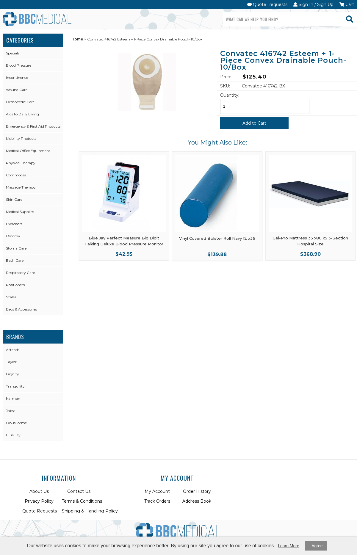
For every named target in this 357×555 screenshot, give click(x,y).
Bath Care (15, 260)
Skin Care (14, 199)
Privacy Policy (39, 501)
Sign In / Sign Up (313, 4)
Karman (13, 398)
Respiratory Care (20, 272)
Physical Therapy (20, 163)
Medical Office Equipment (28, 150)
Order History (197, 491)
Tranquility (15, 386)
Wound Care (16, 89)
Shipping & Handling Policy (90, 511)
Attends (12, 349)
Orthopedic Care (20, 102)
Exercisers (14, 224)
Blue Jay (13, 435)
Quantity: (229, 95)
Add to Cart (254, 123)
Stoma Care (16, 248)
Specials (12, 53)
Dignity (12, 374)
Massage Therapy (21, 187)
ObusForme (16, 423)
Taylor (11, 362)
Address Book (196, 501)
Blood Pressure (18, 65)
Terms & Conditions (82, 501)
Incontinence (17, 77)
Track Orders (157, 501)
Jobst (10, 410)
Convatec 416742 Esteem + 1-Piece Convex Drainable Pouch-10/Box (283, 60)
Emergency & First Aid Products (33, 126)
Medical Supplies (20, 211)
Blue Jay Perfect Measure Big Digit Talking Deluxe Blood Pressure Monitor (123, 241)
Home (77, 39)
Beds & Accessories (21, 309)
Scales (11, 297)
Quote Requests (267, 4)
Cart (346, 4)
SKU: (225, 86)
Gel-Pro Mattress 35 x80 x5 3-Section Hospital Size (310, 241)
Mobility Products (21, 138)
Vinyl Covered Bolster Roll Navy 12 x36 (217, 238)
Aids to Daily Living (22, 114)
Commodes (16, 175)
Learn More (288, 545)
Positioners (15, 285)
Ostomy (13, 236)
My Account (157, 491)
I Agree (315, 545)
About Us (39, 491)
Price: (226, 76)
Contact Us (78, 491)
